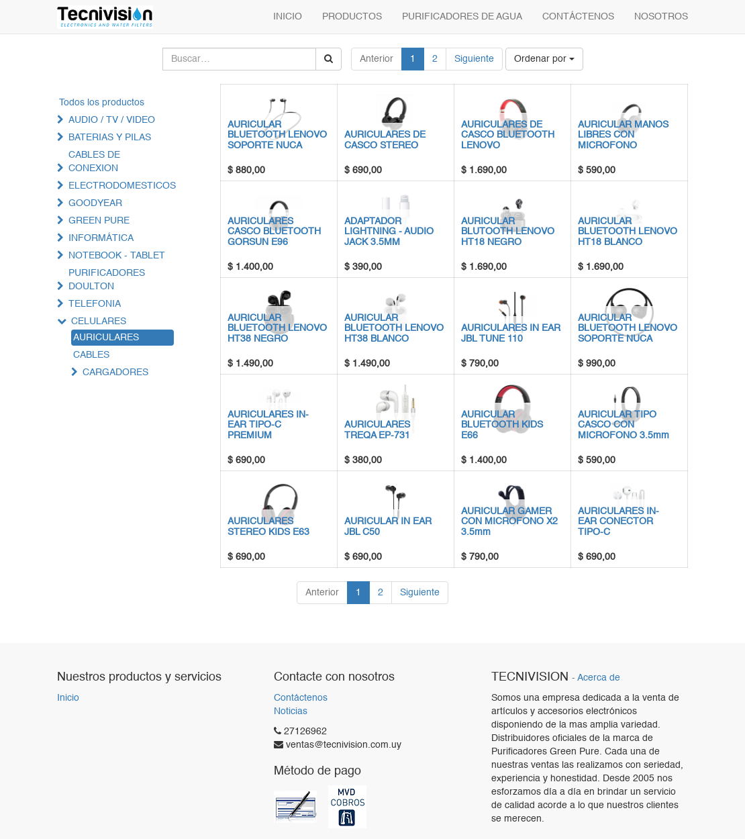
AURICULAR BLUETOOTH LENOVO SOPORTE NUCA (277, 135)
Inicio (68, 698)
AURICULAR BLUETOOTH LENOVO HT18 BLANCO (627, 232)
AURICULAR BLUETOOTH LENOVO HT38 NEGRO (277, 328)
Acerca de (598, 678)
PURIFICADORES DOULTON (106, 279)
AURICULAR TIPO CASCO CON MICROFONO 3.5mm (623, 425)
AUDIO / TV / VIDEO (111, 120)
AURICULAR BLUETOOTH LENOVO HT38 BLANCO (394, 328)
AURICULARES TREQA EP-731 (377, 430)
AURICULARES (106, 337)
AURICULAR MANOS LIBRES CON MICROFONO (623, 135)
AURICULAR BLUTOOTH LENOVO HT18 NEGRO (507, 232)
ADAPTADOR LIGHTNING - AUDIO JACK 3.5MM (389, 232)
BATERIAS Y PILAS (109, 137)
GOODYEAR (95, 203)
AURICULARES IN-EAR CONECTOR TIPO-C (618, 522)
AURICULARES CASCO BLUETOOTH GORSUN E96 (274, 232)
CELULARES (98, 321)
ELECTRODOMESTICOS (122, 186)
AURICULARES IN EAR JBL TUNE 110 (510, 333)
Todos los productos (101, 102)
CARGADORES (115, 372)
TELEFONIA (94, 304)
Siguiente (474, 59)
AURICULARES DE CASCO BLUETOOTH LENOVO (507, 135)
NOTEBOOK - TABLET (116, 255)
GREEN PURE (99, 221)
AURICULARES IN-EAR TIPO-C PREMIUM (268, 425)
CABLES (91, 355)
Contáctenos (301, 698)
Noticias (290, 711)
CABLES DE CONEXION (94, 161)
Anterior (376, 59)
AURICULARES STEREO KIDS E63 (268, 526)
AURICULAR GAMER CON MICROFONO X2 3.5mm (509, 522)
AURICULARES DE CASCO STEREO (385, 140)
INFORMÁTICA (101, 238)
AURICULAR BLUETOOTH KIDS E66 (502, 425)
